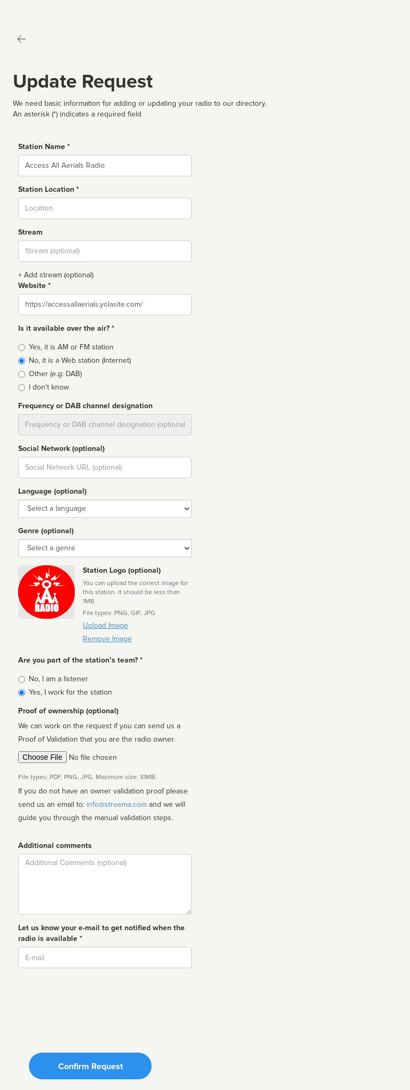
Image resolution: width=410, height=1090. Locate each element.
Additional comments (55, 845)
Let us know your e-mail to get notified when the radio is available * (101, 933)
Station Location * (48, 189)
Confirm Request (90, 1066)
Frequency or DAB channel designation (85, 405)
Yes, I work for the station (70, 692)
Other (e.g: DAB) (55, 373)
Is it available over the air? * (66, 328)
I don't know (49, 387)
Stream (30, 232)
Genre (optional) (46, 530)
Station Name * (44, 146)
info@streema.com (116, 804)
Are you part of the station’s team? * (80, 660)
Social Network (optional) (61, 448)
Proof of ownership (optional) (68, 710)
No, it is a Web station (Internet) (80, 360)
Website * (34, 285)
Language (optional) (52, 491)
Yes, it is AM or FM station (71, 347)
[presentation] (99, 997)
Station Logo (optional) (122, 570)
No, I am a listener (58, 678)
